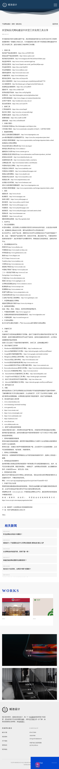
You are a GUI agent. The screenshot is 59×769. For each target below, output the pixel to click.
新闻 (13, 24)
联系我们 (21, 721)
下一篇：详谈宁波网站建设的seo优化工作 (13, 510)
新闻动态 (4, 745)
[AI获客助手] (37, 765)
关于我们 (32, 719)
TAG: (4, 515)
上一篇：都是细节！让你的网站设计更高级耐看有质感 (17, 507)
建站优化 (19, 24)
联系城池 (4, 749)
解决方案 (4, 732)
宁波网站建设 (6, 24)
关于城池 (4, 741)
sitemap (26, 764)
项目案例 (4, 736)
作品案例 (32, 717)
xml (30, 764)
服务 (22, 719)
